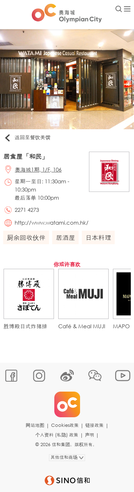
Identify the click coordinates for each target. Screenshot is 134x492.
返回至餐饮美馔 (27, 138)
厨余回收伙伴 (26, 237)
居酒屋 (65, 237)
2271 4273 (27, 209)
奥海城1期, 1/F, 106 (38, 169)
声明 (89, 435)
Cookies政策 (65, 425)
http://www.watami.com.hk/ (52, 222)
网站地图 (35, 425)
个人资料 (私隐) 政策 (56, 435)
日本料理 (98, 237)
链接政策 (94, 425)
